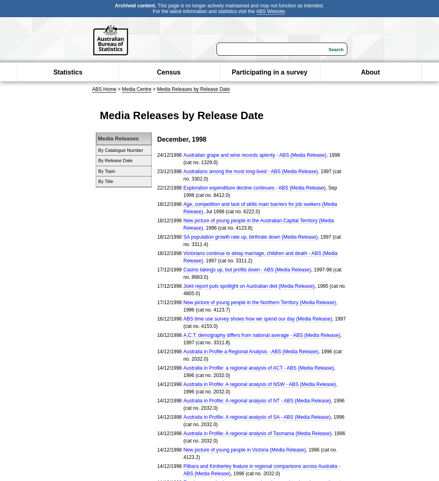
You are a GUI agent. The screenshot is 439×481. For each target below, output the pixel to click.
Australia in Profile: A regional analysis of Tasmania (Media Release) (257, 433)
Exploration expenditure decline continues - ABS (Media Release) (254, 188)
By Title (105, 181)
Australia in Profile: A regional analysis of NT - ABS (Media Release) (257, 401)
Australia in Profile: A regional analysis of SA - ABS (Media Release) (257, 417)
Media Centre (136, 89)
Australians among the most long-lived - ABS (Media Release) (250, 171)
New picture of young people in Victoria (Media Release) (244, 450)
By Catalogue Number (120, 150)
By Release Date (115, 160)
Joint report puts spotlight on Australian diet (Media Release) (249, 286)
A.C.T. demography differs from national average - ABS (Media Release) (261, 335)
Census (169, 72)
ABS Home (104, 89)
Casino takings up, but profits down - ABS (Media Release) (247, 270)
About (370, 72)
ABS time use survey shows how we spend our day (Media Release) (257, 319)
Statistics (67, 72)
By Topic (106, 171)
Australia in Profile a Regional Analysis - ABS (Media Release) (250, 352)
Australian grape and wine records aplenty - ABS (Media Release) (254, 155)
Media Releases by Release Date (193, 89)
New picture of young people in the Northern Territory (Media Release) (259, 302)
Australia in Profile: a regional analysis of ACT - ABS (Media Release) (258, 368)
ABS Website (270, 11)
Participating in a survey (269, 72)
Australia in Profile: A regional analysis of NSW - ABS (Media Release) (259, 384)
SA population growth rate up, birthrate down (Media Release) (250, 237)
